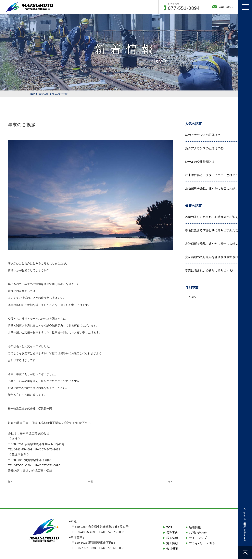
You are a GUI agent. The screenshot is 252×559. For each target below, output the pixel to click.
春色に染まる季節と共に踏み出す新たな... (213, 230)
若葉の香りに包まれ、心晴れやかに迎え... (213, 217)
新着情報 (43, 93)
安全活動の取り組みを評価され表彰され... (213, 257)
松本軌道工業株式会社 (245, 520)
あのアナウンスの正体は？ (202, 135)
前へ (10, 481)
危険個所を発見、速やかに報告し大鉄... (211, 188)
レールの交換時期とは (200, 161)
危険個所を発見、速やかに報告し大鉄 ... (212, 243)
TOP (32, 93)
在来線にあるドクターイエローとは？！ (211, 175)
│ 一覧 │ (90, 481)
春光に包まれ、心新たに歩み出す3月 (209, 270)
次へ (170, 481)
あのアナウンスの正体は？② (204, 148)
